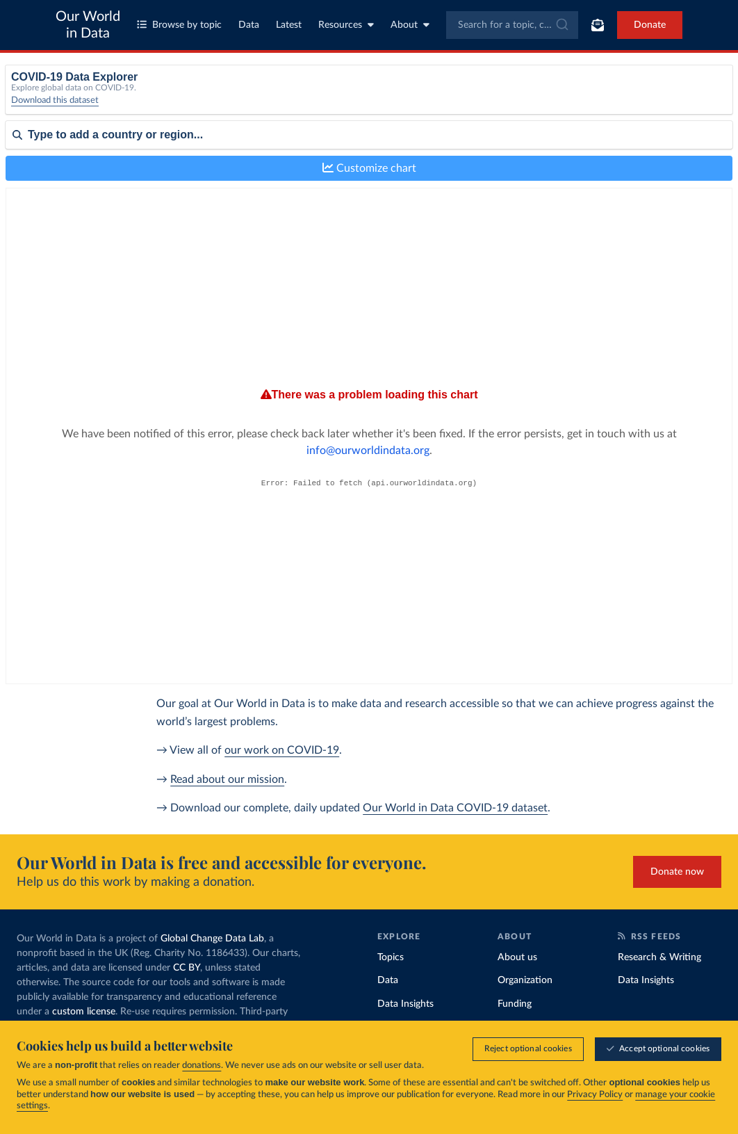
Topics (390, 957)
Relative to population (592, 95)
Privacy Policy (595, 1094)
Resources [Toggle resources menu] (346, 24)
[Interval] (423, 100)
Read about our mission (227, 779)
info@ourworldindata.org (499, 423)
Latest (289, 25)
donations (201, 1065)
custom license (83, 1011)
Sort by (21, 179)
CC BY (186, 968)
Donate (650, 25)
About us (517, 957)
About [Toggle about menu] (410, 24)
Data (248, 25)
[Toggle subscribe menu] (598, 25)
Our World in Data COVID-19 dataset (455, 807)
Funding (515, 1004)
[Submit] (561, 25)
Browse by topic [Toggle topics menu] (179, 24)
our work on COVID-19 (281, 750)
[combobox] (512, 25)
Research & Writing (659, 957)
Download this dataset (55, 110)
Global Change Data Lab (212, 938)
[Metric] (235, 100)
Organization (525, 980)
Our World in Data (88, 25)
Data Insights (405, 1004)
